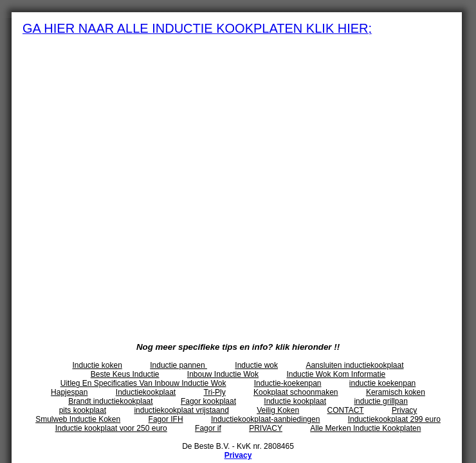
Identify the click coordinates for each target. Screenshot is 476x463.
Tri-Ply (215, 392)
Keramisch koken (395, 392)
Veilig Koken (278, 410)
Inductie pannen (178, 365)
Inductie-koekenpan (288, 383)
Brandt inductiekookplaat (110, 401)
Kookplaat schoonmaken (295, 392)
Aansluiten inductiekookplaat (354, 365)
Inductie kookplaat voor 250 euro (111, 428)
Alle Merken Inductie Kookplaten (365, 428)
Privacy (404, 410)
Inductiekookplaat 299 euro (394, 419)
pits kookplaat (82, 410)
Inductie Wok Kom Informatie (335, 374)
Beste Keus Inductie (125, 374)
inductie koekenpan (382, 383)
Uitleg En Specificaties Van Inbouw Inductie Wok (143, 383)
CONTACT (345, 410)
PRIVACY (265, 428)
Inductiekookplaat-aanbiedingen (265, 419)
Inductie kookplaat (295, 401)
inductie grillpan (380, 401)
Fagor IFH (166, 419)
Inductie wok (256, 365)
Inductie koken (97, 365)
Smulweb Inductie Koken (77, 419)
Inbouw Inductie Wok (223, 374)
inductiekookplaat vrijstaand (181, 410)
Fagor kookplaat (208, 401)
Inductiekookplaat (146, 392)
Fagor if (208, 428)
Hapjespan (69, 392)
